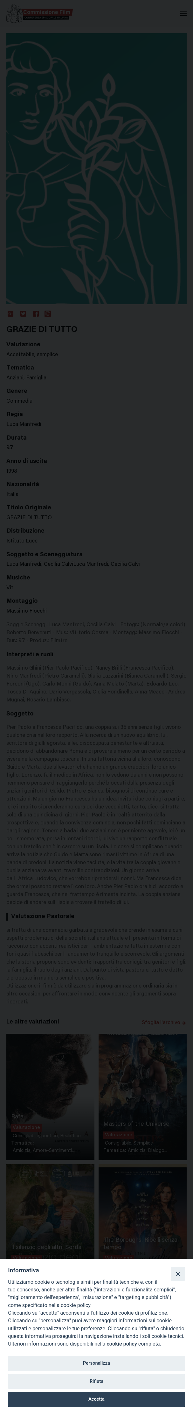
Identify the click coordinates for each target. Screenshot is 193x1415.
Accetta (96, 1399)
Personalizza (96, 1363)
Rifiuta (96, 1381)
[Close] (178, 1274)
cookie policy (122, 1344)
